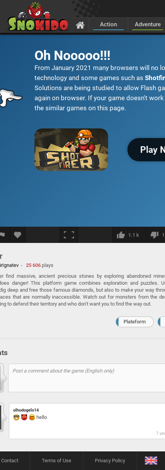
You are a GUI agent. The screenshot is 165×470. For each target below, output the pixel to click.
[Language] (151, 461)
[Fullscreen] (69, 235)
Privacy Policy (110, 460)
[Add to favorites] (18, 235)
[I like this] (129, 235)
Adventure (148, 24)
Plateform (135, 322)
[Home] (80, 24)
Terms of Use (56, 460)
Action (108, 24)
